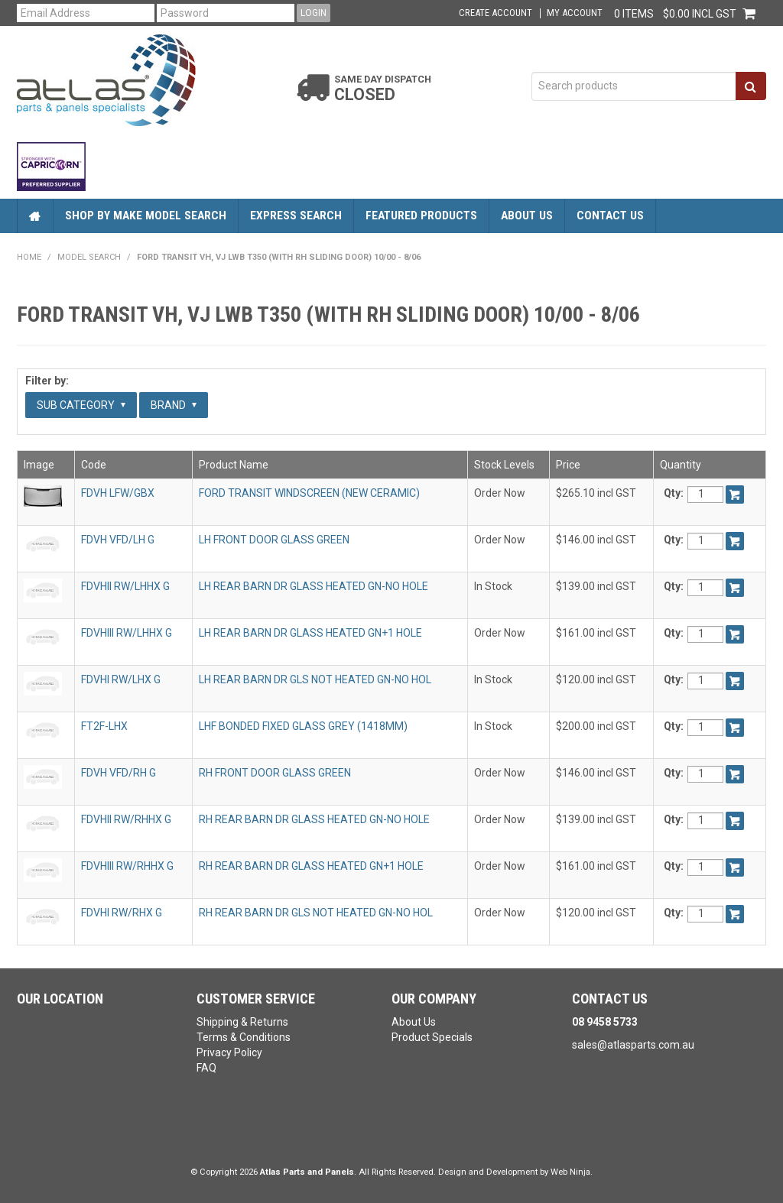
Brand (174, 405)
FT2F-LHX (104, 726)
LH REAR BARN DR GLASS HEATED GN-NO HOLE (313, 586)
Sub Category (81, 405)
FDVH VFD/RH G (118, 773)
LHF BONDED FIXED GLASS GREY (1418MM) (303, 726)
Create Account (495, 13)
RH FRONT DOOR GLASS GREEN (275, 773)
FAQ (206, 1068)
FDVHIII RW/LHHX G (126, 633)
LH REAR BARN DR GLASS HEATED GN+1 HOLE (310, 633)
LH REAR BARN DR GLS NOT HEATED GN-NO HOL (315, 679)
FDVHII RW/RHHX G (126, 819)
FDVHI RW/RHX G (121, 912)
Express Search (296, 215)
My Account (575, 13)
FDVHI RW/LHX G (121, 679)
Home (35, 216)
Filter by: (47, 381)
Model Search (89, 257)
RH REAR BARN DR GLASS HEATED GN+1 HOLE (311, 866)
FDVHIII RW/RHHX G (127, 866)
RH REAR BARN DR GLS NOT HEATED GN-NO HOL (316, 912)
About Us (527, 215)
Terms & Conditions (244, 1037)
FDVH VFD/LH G (117, 539)
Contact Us (610, 215)
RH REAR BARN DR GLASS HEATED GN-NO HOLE (314, 819)
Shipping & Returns (242, 1022)
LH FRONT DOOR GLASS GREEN (274, 539)
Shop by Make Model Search (145, 215)
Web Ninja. (572, 1172)
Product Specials (432, 1037)
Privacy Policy (229, 1052)
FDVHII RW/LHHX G (125, 586)
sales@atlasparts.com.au (633, 1045)
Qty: (674, 493)
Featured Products (421, 215)
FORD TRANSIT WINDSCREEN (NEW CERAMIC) (309, 493)
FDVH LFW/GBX (117, 493)
